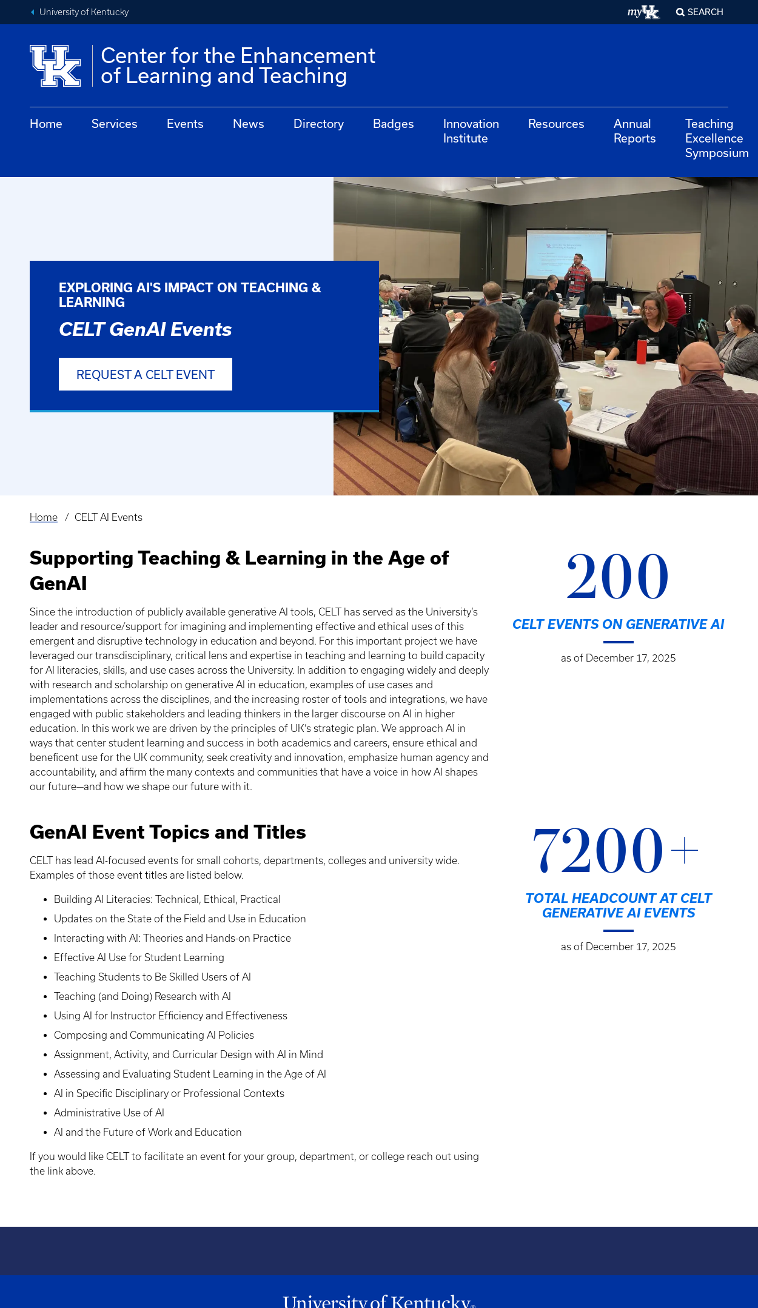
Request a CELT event (145, 374)
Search (705, 12)
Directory (318, 123)
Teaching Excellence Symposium (717, 137)
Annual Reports (635, 130)
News (248, 123)
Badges (393, 123)
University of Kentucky (84, 12)
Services (115, 123)
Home (46, 123)
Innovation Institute (471, 130)
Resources (556, 123)
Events (185, 123)
